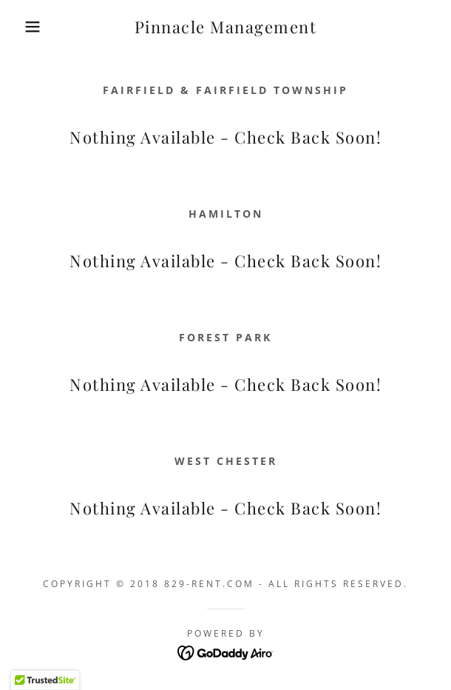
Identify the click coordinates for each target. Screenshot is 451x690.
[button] (31, 26)
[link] (225, 27)
